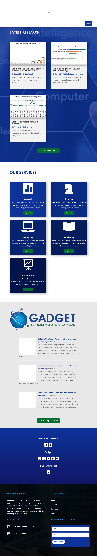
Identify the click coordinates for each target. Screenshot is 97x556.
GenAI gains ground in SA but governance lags (66, 70)
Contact (54, 513)
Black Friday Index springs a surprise (25, 123)
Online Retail (28, 74)
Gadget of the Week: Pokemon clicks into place (57, 339)
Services (54, 505)
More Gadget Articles (48, 420)
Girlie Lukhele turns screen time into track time (57, 393)
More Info (28, 213)
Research (54, 509)
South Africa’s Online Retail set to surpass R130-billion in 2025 (28, 70)
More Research (48, 150)
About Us (54, 500)
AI (63, 74)
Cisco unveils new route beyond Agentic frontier (57, 366)
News (81, 74)
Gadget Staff (43, 342)
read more (16, 85)
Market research (71, 74)
